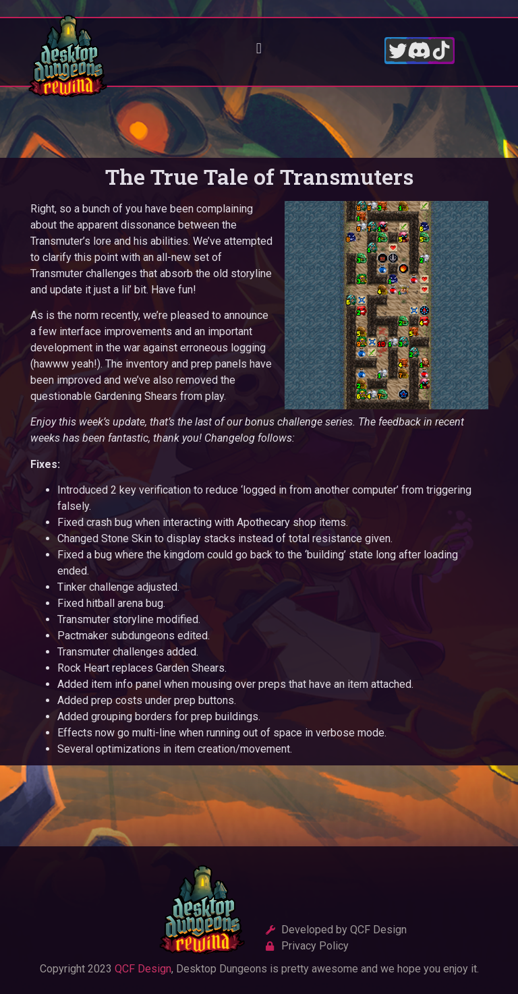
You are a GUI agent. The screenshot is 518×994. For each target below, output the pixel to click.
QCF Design (143, 969)
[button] (258, 49)
